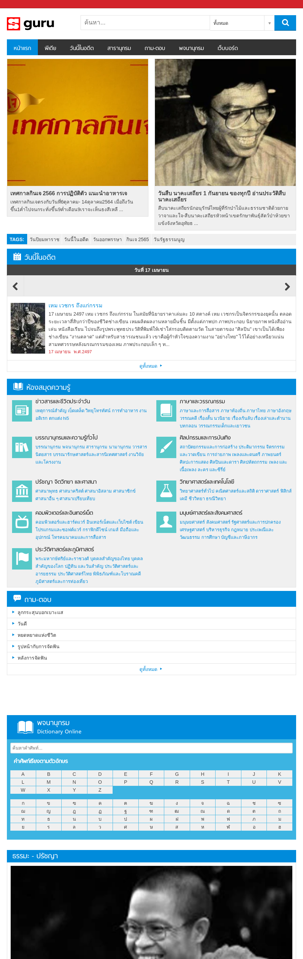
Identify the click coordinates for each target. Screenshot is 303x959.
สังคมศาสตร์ (218, 522)
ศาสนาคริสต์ (71, 491)
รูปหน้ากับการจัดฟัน (39, 646)
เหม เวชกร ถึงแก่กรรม (76, 305)
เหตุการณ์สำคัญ (50, 410)
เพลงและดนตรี (246, 454)
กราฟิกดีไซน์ (95, 529)
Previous (15, 289)
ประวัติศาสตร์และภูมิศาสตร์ (64, 549)
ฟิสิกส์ (286, 491)
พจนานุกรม (191, 48)
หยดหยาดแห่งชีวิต (37, 635)
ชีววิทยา (197, 498)
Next (287, 289)
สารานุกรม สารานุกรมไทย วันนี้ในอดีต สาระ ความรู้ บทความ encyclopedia (43, 23)
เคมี (183, 498)
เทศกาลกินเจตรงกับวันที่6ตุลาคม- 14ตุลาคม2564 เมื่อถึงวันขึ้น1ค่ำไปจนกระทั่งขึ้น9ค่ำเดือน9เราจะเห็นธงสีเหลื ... (71, 205)
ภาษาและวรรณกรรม (202, 401)
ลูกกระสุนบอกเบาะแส (40, 612)
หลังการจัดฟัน (32, 658)
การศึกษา (210, 537)
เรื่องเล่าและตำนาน (272, 418)
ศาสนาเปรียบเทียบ (77, 498)
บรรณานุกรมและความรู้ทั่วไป (66, 438)
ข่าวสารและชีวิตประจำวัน (62, 401)
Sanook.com (20, 4)
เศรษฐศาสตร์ (192, 529)
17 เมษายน (60, 351)
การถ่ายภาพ (219, 454)
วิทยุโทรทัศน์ (98, 410)
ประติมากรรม (252, 446)
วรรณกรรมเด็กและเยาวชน (224, 425)
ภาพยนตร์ (271, 454)
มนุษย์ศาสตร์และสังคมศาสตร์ (211, 513)
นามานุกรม (120, 446)
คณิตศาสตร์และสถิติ (236, 491)
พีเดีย (50, 48)
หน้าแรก (22, 48)
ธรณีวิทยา (216, 498)
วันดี (22, 623)
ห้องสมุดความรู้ (41, 388)
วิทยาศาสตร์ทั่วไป (197, 491)
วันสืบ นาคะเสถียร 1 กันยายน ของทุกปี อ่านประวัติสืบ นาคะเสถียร (221, 196)
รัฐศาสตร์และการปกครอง (256, 522)
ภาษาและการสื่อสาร (199, 410)
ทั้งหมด (220, 23)
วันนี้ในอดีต (82, 48)
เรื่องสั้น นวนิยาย (214, 418)
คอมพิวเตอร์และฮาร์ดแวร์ (60, 522)
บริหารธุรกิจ (218, 529)
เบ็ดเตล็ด (76, 410)
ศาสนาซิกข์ (124, 491)
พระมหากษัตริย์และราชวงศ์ (62, 558)
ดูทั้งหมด (151, 366)
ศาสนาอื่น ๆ (47, 498)
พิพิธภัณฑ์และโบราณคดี (117, 573)
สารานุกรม (119, 48)
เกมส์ (113, 529)
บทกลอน (188, 425)
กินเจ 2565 (137, 239)
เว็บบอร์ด (228, 48)
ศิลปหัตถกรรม (254, 462)
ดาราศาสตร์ (267, 491)
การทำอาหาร (125, 410)
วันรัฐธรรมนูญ (169, 239)
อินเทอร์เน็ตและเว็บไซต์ (109, 522)
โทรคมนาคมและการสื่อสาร (79, 537)
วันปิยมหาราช (45, 239)
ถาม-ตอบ (155, 48)
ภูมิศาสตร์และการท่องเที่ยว (61, 581)
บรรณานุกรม (48, 446)
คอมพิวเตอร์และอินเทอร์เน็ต (64, 513)
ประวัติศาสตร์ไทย (75, 573)
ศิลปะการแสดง (194, 462)
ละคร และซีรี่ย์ (212, 469)
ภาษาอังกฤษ (279, 410)
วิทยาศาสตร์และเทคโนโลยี (207, 482)
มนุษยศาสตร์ (192, 522)
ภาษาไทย (256, 410)
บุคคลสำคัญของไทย (110, 558)
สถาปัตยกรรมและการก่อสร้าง (208, 446)
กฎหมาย (239, 529)
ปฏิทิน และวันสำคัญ (84, 566)
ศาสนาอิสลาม (98, 491)
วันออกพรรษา (107, 239)
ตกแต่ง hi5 (59, 418)
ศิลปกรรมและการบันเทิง (205, 438)
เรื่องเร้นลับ (242, 418)
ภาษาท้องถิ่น (233, 410)
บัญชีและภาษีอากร (239, 537)
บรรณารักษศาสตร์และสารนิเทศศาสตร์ (90, 454)
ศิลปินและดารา (224, 462)
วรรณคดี (188, 418)
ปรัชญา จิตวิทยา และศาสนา (66, 482)
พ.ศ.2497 (83, 351)
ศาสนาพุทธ (46, 491)
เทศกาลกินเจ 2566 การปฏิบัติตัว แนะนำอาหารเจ (68, 193)
